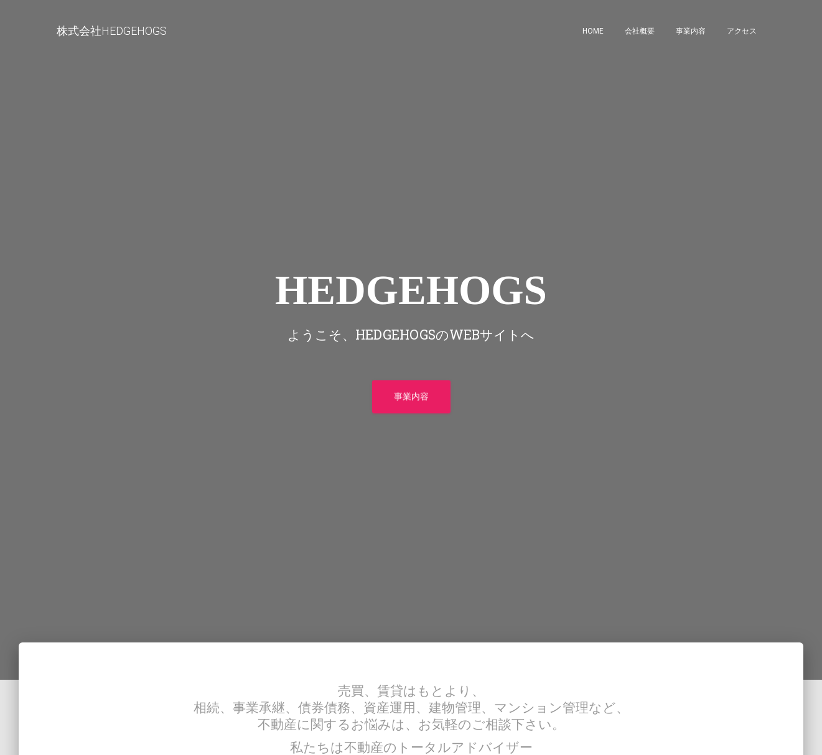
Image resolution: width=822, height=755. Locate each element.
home (593, 31)
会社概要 (640, 31)
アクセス (742, 31)
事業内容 (691, 31)
